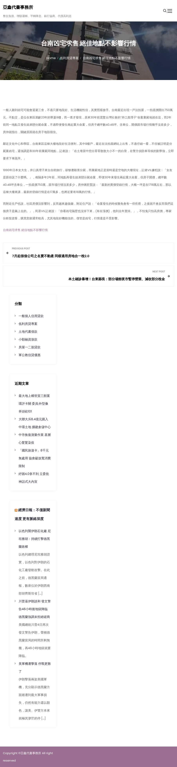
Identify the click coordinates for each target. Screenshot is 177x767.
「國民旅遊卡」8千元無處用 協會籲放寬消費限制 (35, 458)
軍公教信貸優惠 (30, 355)
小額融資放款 (28, 339)
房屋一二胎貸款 (30, 347)
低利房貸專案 (28, 324)
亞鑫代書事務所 (18, 7)
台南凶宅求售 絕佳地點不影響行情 (25, 230)
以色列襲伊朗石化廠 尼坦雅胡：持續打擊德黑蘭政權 (35, 539)
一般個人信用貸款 (31, 316)
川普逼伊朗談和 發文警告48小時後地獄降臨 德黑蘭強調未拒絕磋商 (35, 609)
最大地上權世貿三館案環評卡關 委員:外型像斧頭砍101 (34, 404)
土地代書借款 (28, 331)
